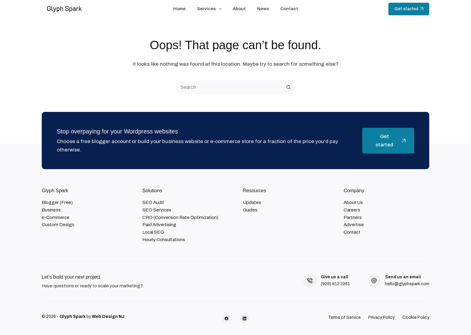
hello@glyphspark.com (407, 284)
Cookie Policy (416, 317)
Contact (289, 8)
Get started (408, 9)
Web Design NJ (108, 316)
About (239, 8)
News (263, 8)
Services (210, 9)
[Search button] (289, 87)
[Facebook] (226, 318)
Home (179, 8)
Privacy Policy (381, 317)
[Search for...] (228, 87)
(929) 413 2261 (335, 284)
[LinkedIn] (244, 318)
